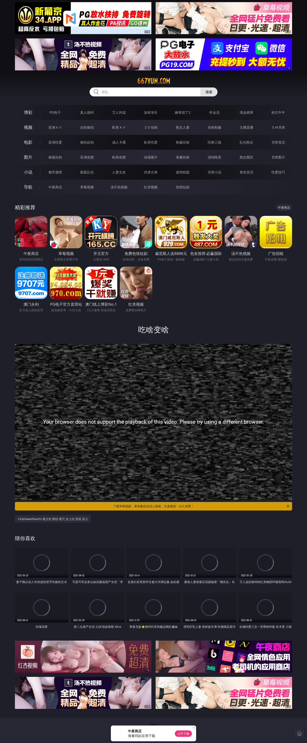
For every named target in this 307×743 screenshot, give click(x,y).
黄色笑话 (246, 172)
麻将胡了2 (182, 112)
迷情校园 (183, 172)
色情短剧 (183, 187)
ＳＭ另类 (278, 127)
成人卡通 (119, 142)
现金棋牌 (246, 112)
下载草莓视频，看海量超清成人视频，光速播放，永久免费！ (201, 506)
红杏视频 (151, 187)
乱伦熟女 (246, 142)
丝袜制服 (214, 127)
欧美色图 (119, 157)
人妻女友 (119, 172)
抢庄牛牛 (278, 112)
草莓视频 (87, 187)
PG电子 (55, 112)
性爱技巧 (278, 172)
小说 (28, 172)
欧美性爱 (151, 142)
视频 (28, 127)
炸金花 (214, 112)
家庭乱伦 (87, 172)
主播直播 (246, 127)
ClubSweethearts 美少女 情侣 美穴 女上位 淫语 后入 (53, 519)
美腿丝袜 (183, 157)
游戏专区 (151, 112)
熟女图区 (246, 157)
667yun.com (153, 81)
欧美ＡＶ (119, 127)
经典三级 (214, 142)
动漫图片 (151, 157)
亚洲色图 (87, 157)
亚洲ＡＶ (55, 127)
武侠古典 (151, 172)
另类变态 (278, 142)
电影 (28, 142)
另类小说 (214, 172)
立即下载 (183, 733)
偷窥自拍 (55, 157)
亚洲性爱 (55, 142)
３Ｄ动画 (151, 127)
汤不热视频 (118, 187)
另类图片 (278, 157)
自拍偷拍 (87, 127)
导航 (28, 187)
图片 (28, 157)
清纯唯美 (214, 157)
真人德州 (87, 112)
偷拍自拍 (87, 142)
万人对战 (119, 112)
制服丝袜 (183, 142)
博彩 (28, 112)
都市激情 (55, 172)
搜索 (209, 92)
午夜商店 (55, 187)
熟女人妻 (183, 127)
